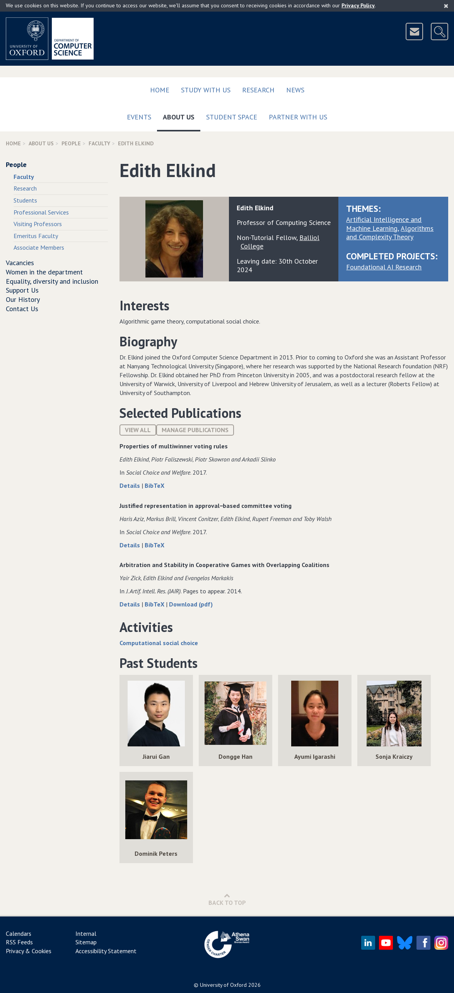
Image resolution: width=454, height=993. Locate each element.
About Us (181, 115)
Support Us (22, 290)
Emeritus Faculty (36, 236)
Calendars (18, 933)
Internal (85, 933)
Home (159, 89)
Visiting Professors (38, 224)
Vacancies (20, 262)
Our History (23, 299)
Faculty (99, 143)
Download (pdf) (191, 604)
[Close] (446, 5)
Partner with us (298, 116)
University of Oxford (223, 984)
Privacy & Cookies (28, 951)
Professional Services (41, 212)
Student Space (231, 116)
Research (258, 89)
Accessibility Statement (106, 951)
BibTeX (154, 485)
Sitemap (86, 942)
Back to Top (227, 899)
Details (130, 485)
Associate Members (39, 247)
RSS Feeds (19, 942)
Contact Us (22, 308)
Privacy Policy (358, 5)
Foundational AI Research (384, 266)
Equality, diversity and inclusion (52, 281)
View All (138, 430)
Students (25, 200)
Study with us (205, 89)
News (295, 89)
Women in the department (44, 271)
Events (139, 116)
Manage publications (195, 430)
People (71, 143)
